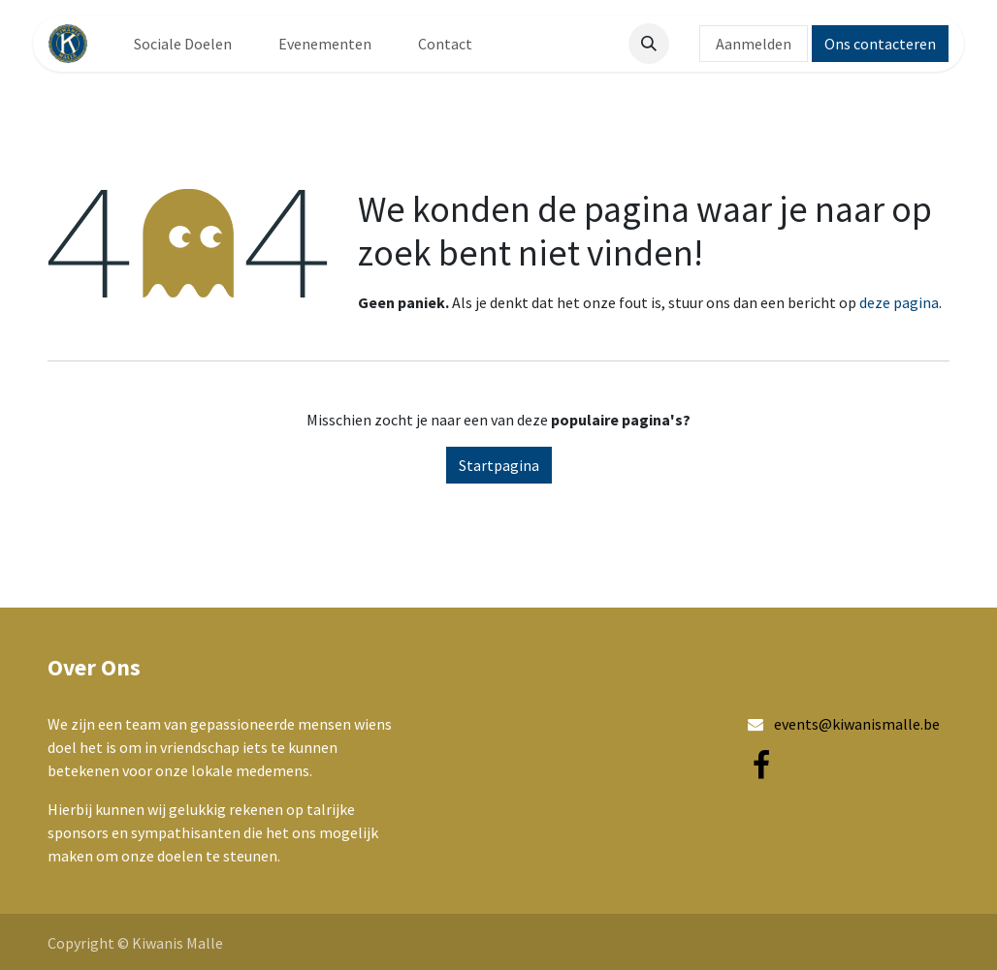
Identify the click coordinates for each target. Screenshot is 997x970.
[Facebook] (761, 765)
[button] (648, 43)
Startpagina (499, 465)
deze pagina (899, 302)
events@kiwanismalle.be (857, 724)
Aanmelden (753, 43)
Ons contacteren (880, 43)
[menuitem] (183, 43)
